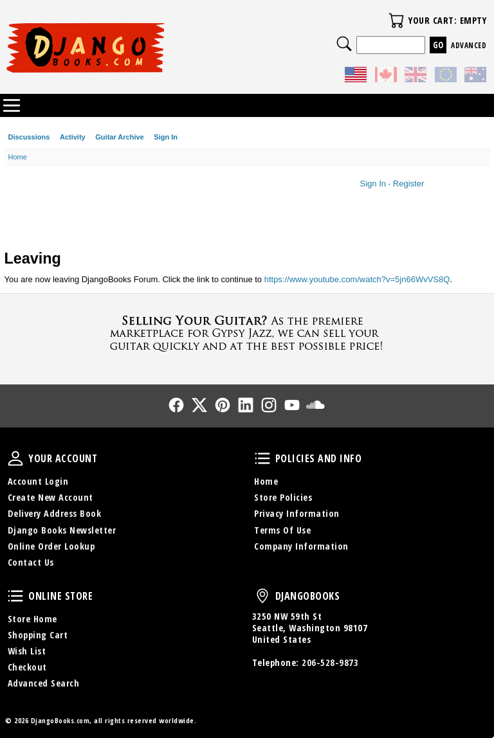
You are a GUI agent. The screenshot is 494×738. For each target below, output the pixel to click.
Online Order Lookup (51, 546)
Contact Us (31, 562)
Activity (73, 137)
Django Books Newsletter (62, 530)
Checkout (27, 667)
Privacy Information (297, 513)
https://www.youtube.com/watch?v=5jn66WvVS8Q (357, 279)
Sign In (166, 137)
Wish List (27, 651)
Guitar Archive (119, 137)
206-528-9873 (330, 662)
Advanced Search (44, 683)
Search (344, 43)
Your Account (15, 458)
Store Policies (283, 497)
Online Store (15, 596)
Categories (11, 105)
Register (408, 183)
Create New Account (50, 497)
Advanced (468, 45)
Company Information (301, 546)
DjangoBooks (262, 596)
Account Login (38, 481)
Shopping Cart (38, 635)
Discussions (29, 137)
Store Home (32, 619)
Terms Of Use (282, 530)
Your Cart (396, 20)
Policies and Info (262, 458)
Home (266, 481)
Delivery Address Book (55, 513)
